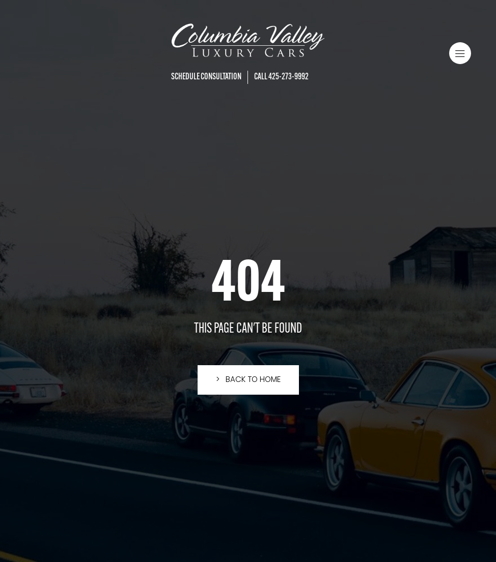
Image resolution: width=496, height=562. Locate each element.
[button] (460, 53)
